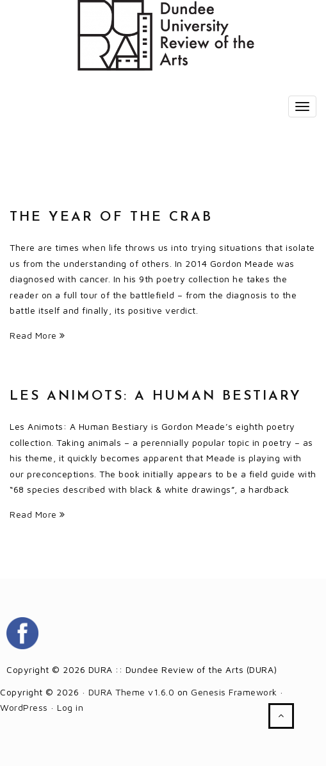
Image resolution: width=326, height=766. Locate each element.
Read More (37, 335)
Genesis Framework (234, 691)
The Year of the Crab (111, 217)
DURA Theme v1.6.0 (131, 691)
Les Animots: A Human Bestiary (156, 396)
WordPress (24, 707)
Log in (70, 707)
